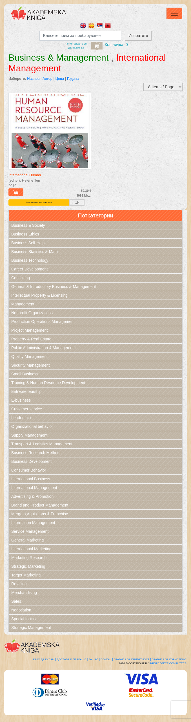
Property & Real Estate (31, 339)
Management (22, 304)
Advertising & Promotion (32, 496)
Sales (16, 601)
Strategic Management (31, 627)
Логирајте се (76, 47)
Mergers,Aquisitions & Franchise (39, 514)
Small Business (24, 374)
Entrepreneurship (26, 391)
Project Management (29, 330)
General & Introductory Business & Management (53, 286)
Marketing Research (28, 557)
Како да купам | (44, 659)
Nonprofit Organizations (32, 313)
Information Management (33, 522)
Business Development (31, 461)
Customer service (26, 409)
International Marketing (31, 549)
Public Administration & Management (43, 347)
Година (73, 78)
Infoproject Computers (168, 663)
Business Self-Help (28, 243)
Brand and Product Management (39, 505)
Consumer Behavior (28, 470)
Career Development (29, 269)
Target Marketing (26, 575)
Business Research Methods (36, 452)
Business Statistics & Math (34, 251)
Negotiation (21, 610)
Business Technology (29, 260)
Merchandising (24, 592)
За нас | (94, 659)
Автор (47, 78)
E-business (21, 400)
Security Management (30, 365)
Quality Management (29, 356)
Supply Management (29, 435)
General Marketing (27, 540)
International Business (30, 479)
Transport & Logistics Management (41, 444)
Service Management (29, 531)
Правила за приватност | (132, 659)
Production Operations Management (43, 321)
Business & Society (28, 225)
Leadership (21, 417)
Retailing (18, 584)
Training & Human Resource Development (48, 382)
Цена (59, 78)
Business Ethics (25, 234)
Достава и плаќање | (72, 659)
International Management (34, 487)
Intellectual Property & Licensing (39, 295)
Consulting (20, 278)
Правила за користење (169, 659)
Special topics (23, 619)
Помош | (107, 659)
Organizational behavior (32, 426)
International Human (24, 175)
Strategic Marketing (28, 566)
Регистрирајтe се (75, 43)
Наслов (33, 78)
